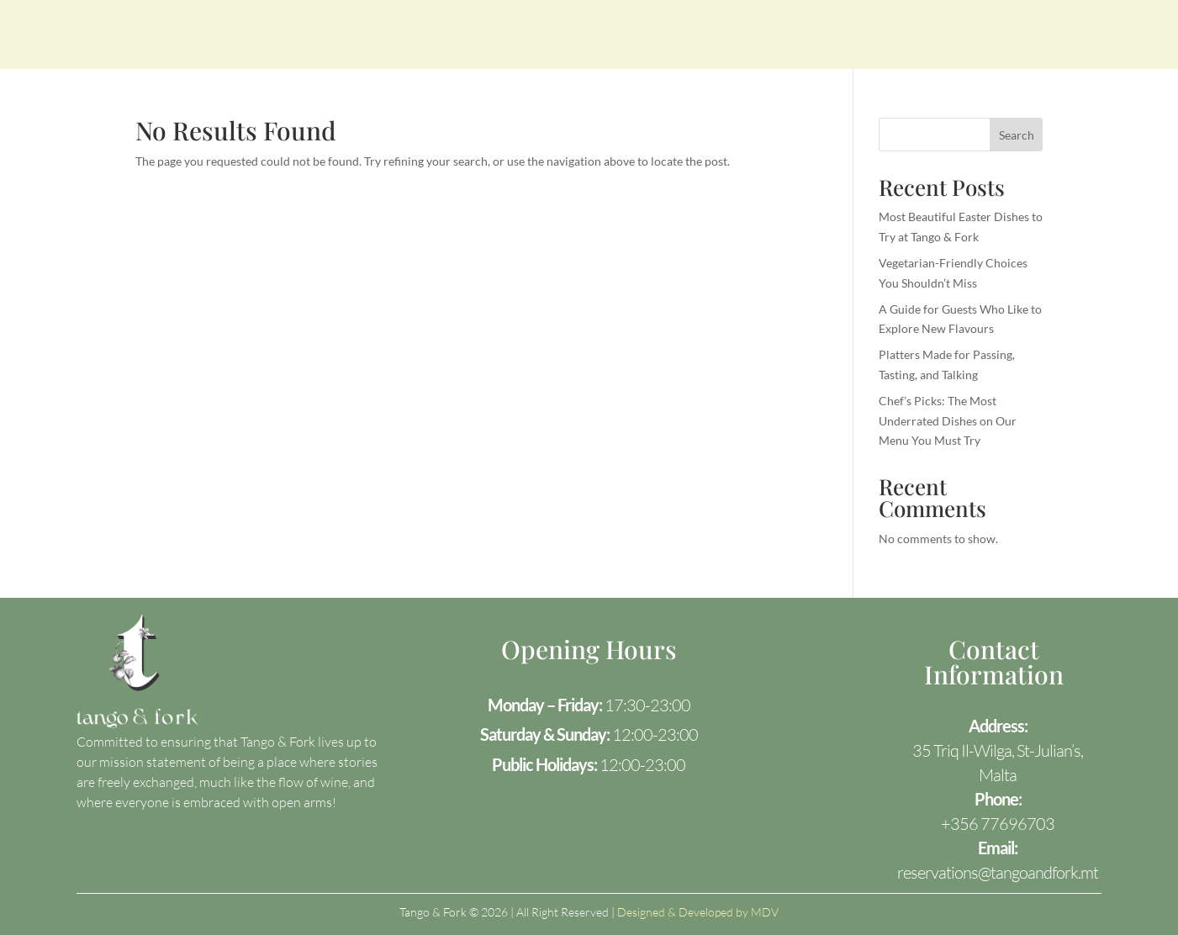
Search (1016, 135)
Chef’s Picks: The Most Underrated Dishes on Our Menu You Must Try (948, 421)
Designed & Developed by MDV (698, 912)
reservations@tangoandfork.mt (997, 872)
